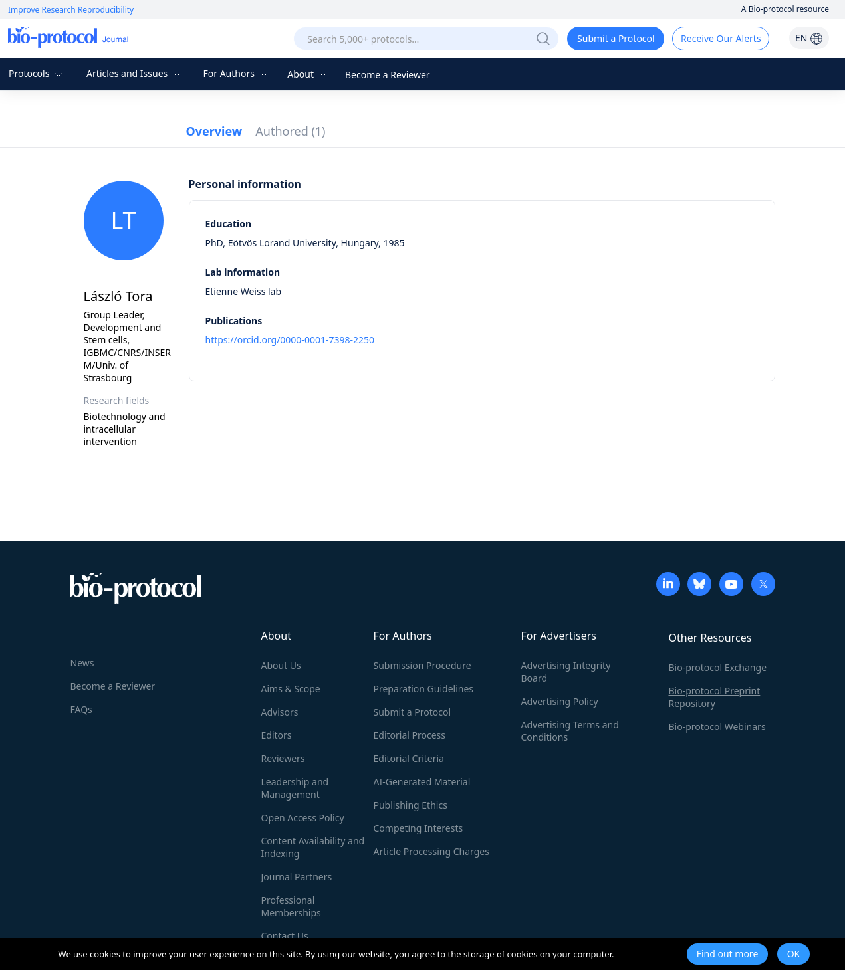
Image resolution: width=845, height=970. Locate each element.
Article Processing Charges (431, 851)
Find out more (728, 953)
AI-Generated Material (422, 781)
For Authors (236, 73)
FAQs (81, 709)
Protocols (37, 73)
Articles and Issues (134, 73)
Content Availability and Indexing (313, 847)
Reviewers (283, 758)
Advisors (280, 712)
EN (809, 37)
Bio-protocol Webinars (717, 726)
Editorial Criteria (409, 758)
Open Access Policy (302, 817)
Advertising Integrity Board (566, 671)
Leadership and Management (295, 788)
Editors (276, 735)
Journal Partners (296, 876)
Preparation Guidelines (424, 688)
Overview (214, 131)
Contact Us (284, 935)
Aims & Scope (290, 688)
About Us (281, 665)
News (82, 662)
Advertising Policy (559, 701)
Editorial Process (410, 735)
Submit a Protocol (616, 38)
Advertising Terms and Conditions (570, 730)
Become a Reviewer (387, 74)
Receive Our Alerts (721, 38)
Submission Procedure (422, 665)
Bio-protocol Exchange (718, 667)
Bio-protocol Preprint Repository (715, 697)
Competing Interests (418, 828)
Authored (290, 131)
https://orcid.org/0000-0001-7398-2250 (290, 340)
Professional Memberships (291, 906)
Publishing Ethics (410, 805)
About (308, 74)
